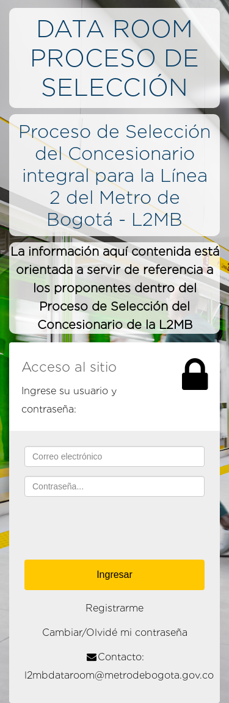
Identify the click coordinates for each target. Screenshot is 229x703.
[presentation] (117, 529)
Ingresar (114, 574)
